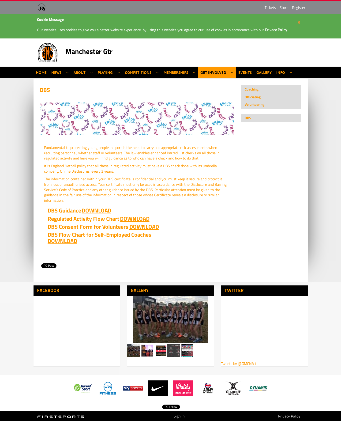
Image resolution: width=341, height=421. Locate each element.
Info (280, 72)
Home (41, 72)
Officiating (253, 97)
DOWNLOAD (96, 210)
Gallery (264, 72)
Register (298, 7)
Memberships (176, 72)
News (56, 72)
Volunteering (254, 104)
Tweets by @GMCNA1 (238, 363)
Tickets (270, 7)
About (80, 72)
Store (284, 7)
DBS (45, 90)
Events (245, 72)
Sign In (179, 416)
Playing (105, 72)
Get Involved (213, 72)
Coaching (252, 89)
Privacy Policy (289, 416)
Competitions (138, 72)
